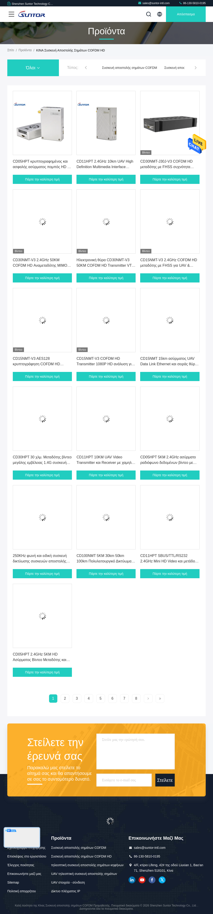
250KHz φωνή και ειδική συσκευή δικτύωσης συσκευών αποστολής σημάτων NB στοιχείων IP (40, 561)
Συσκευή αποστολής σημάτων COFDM (129, 68)
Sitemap (13, 882)
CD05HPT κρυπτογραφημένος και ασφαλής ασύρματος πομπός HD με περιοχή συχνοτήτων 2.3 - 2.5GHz (42, 166)
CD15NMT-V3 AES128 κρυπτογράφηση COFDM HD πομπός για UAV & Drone (36, 364)
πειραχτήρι (162, 879)
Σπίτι (10, 50)
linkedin (132, 879)
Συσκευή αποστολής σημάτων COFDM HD (81, 856)
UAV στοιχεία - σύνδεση (68, 882)
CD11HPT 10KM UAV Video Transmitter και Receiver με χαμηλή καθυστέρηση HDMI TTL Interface (105, 462)
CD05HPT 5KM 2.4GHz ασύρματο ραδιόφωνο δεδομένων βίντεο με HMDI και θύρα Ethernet (168, 462)
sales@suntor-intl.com (154, 3)
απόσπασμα (186, 14)
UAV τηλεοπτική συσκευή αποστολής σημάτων (84, 874)
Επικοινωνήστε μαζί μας (24, 874)
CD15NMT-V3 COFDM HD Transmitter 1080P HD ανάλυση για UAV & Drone (105, 364)
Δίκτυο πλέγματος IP (65, 891)
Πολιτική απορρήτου (21, 891)
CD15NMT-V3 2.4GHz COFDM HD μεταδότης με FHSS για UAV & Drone (168, 265)
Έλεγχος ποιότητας (20, 865)
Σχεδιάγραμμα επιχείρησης (26, 847)
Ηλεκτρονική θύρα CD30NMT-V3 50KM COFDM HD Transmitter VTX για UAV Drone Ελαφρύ (105, 265)
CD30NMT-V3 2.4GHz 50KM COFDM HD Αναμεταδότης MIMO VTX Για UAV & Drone (40, 265)
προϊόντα (25, 50)
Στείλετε (165, 779)
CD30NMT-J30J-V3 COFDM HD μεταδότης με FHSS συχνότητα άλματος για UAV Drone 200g (166, 166)
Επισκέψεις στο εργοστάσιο (26, 856)
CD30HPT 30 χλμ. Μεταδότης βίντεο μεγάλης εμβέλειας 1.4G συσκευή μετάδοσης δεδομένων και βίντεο (42, 462)
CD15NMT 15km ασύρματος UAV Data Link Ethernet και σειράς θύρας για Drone (169, 364)
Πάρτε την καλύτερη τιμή (42, 179)
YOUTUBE (142, 879)
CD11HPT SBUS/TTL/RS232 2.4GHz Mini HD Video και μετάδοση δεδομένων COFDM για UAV (169, 561)
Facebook (152, 879)
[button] (86, 67)
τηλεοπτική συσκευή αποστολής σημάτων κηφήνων (87, 865)
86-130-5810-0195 (192, 3)
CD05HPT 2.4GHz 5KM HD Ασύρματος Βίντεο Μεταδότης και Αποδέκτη (39, 659)
